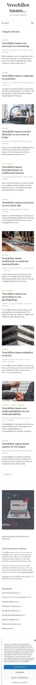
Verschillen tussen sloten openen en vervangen (15, 445)
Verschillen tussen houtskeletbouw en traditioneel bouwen (13, 170)
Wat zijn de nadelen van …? (11, 610)
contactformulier (27, 572)
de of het (22, 597)
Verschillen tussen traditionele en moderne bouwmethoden (15, 261)
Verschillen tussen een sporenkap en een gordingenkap (14, 296)
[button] (35, 640)
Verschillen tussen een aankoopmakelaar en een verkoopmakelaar (15, 411)
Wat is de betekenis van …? (11, 593)
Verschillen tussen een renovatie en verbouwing (15, 45)
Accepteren (20, 667)
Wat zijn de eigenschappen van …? (14, 615)
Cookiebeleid (15, 682)
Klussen (5, 40)
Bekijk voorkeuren (20, 678)
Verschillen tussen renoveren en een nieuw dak (18, 204)
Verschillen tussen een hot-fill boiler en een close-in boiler (16, 134)
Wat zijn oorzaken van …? (10, 619)
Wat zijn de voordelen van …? (12, 606)
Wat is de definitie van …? (10, 602)
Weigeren (20, 672)
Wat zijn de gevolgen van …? (12, 624)
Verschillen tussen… (18, 8)
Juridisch (5, 405)
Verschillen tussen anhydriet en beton (17, 354)
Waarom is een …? (8, 628)
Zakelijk (21, 405)
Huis (3, 164)
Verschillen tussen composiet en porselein (18, 77)
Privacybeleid (23, 682)
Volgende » (8, 474)
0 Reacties (5, 52)
